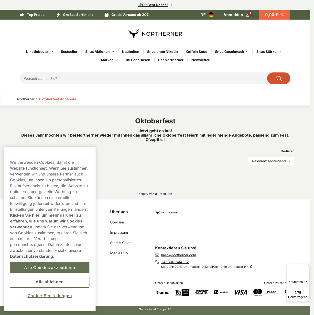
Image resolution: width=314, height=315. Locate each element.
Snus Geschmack (229, 51)
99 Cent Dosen (138, 60)
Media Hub (119, 253)
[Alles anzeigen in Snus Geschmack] (247, 51)
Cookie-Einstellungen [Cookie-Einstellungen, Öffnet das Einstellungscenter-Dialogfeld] (50, 295)
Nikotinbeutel (37, 51)
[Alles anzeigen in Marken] (117, 60)
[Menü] (306, 267)
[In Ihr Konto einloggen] (236, 15)
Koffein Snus (196, 51)
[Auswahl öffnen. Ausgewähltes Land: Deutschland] (207, 14)
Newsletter (200, 60)
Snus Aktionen (97, 51)
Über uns (119, 211)
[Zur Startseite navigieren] (226, 210)
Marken (107, 60)
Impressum (119, 232)
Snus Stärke (266, 51)
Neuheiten (130, 51)
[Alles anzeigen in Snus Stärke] (279, 51)
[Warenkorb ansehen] (274, 15)
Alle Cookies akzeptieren (49, 267)
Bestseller (69, 51)
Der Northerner (171, 60)
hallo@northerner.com (178, 255)
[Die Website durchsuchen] (278, 78)
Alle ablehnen (50, 281)
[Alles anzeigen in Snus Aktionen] (113, 51)
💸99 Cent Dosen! (153, 5)
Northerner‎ (25, 99)
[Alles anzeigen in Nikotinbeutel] (52, 51)
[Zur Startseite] (155, 33)
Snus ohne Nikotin (162, 51)
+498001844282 (175, 262)
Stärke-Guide (120, 243)
